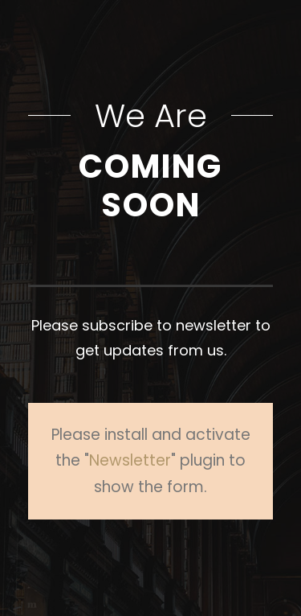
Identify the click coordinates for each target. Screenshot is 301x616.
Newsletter (130, 460)
